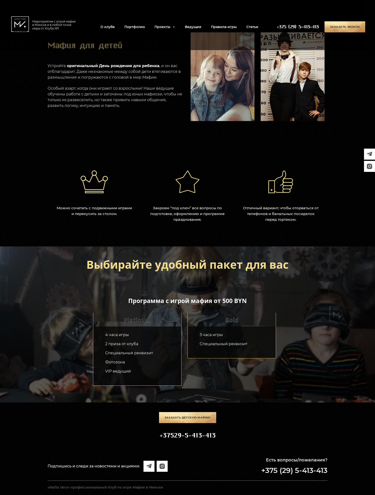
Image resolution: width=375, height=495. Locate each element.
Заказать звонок (345, 27)
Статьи (252, 27)
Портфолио (134, 27)
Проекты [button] (164, 27)
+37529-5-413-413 (187, 435)
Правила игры (224, 27)
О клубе (107, 27)
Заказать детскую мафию (187, 417)
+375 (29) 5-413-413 (298, 26)
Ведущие (193, 27)
